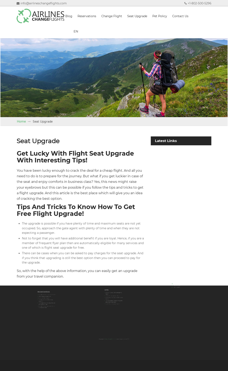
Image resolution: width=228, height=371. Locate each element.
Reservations (87, 16)
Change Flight (111, 16)
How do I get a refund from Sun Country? (46, 299)
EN (76, 31)
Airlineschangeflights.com (112, 337)
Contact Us (180, 16)
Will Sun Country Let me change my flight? (114, 294)
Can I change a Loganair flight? (113, 299)
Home (27, 123)
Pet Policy (159, 16)
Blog (68, 16)
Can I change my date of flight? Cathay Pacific (114, 296)
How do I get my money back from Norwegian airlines (46, 302)
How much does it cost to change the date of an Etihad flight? (114, 298)
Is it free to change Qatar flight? (113, 295)
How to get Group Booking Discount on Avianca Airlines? (46, 301)
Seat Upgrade (137, 16)
